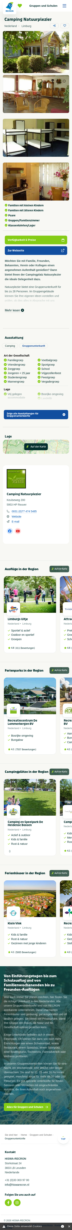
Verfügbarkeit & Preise (36, 240)
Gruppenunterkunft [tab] (33, 345)
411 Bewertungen (25, 648)
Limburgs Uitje (18, 619)
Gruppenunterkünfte (15, 1138)
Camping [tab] (10, 345)
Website (16, 516)
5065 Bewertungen (26, 952)
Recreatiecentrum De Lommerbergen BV (22, 722)
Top (63, 1138)
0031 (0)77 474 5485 (24, 511)
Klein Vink (15, 923)
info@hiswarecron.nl (17, 1184)
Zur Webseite (36, 250)
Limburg (26, 623)
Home (24, 1135)
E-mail (15, 521)
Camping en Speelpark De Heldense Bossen (25, 823)
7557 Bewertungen (26, 749)
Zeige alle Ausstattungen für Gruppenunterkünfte (36, 414)
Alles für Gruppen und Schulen (27, 1107)
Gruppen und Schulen (49, 5)
